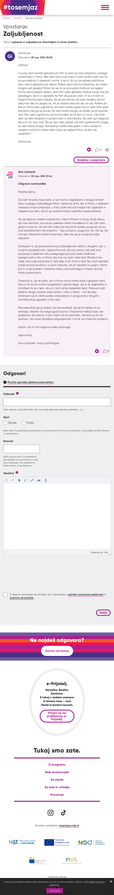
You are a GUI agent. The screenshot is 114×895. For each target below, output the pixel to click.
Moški (30, 422)
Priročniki (57, 795)
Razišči (18, 18)
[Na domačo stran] (20, 7)
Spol (6, 417)
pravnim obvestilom (22, 597)
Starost (8, 441)
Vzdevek (9, 394)
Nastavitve (55, 890)
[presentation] (6, 480)
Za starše (57, 779)
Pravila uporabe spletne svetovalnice (30, 382)
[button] (6, 480)
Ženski (12, 422)
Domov (6, 18)
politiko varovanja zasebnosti (85, 594)
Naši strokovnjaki (57, 772)
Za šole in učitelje (57, 787)
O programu (57, 764)
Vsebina (8, 473)
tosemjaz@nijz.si (69, 825)
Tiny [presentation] (106, 552)
